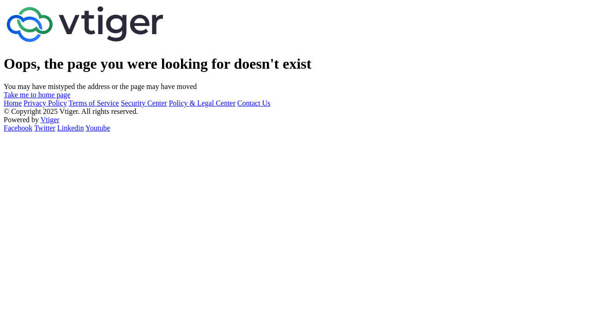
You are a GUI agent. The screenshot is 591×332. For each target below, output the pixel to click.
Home (13, 103)
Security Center (144, 103)
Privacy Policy (45, 103)
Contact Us (254, 103)
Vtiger (50, 120)
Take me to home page (37, 95)
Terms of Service (94, 103)
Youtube (97, 128)
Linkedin (70, 128)
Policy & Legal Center (202, 103)
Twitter (44, 128)
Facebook (18, 128)
